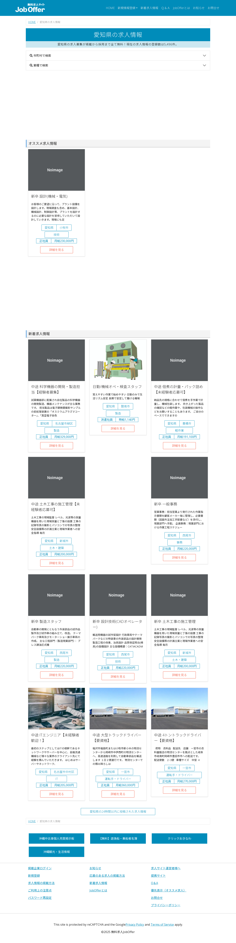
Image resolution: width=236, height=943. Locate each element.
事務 (179, 542)
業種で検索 (39, 65)
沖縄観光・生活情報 (56, 852)
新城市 (64, 541)
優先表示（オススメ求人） (168, 890)
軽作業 (179, 430)
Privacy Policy (135, 925)
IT (56, 779)
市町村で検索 (40, 56)
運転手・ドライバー (118, 779)
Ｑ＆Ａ (165, 8)
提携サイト (158, 876)
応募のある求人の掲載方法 (107, 876)
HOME (110, 8)
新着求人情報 (149, 8)
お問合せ (213, 8)
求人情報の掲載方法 (41, 883)
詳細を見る (56, 250)
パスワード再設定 (40, 898)
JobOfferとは (181, 8)
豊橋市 (187, 423)
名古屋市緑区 (64, 423)
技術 (57, 235)
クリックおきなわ (179, 838)
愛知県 (49, 228)
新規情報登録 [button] (126, 8)
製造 (57, 430)
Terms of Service (162, 925)
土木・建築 (56, 548)
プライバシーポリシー (166, 905)
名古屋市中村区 (64, 772)
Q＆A (154, 883)
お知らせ (199, 8)
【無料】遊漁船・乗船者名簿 (118, 838)
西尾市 (187, 535)
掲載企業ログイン (40, 868)
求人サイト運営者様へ (166, 868)
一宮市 (125, 772)
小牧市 (64, 228)
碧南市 (125, 406)
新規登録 (34, 876)
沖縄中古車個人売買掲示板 (56, 838)
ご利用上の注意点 (40, 890)
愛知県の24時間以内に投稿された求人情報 (118, 812)
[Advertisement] (118, 105)
